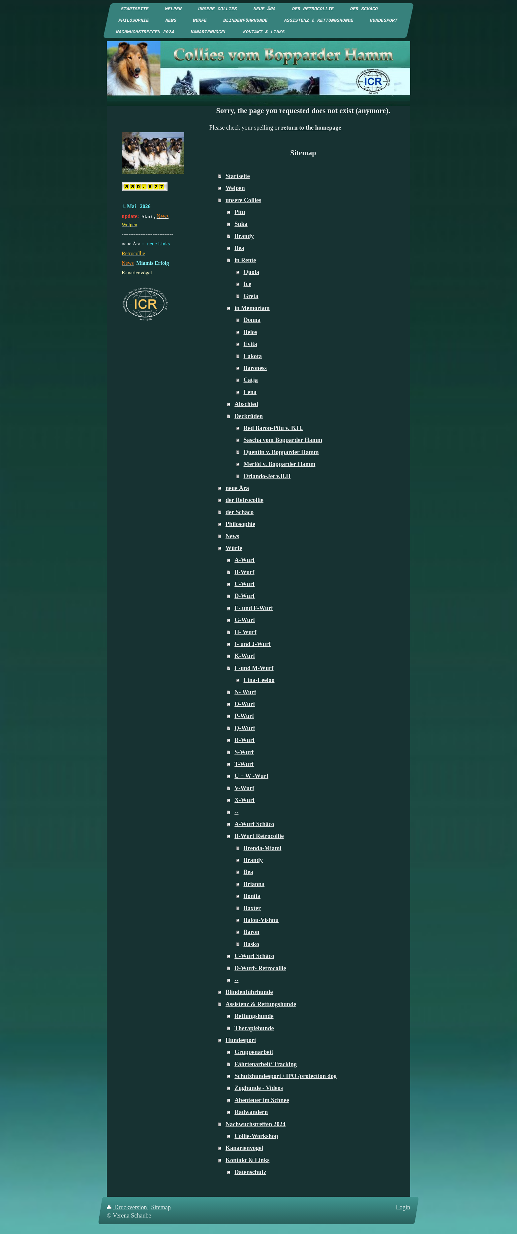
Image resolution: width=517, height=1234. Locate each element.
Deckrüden (248, 416)
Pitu (239, 212)
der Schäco (240, 512)
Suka (240, 224)
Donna (252, 320)
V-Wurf (244, 788)
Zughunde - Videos (258, 1088)
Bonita (252, 896)
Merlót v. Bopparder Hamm (280, 464)
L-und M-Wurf (253, 668)
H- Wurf (245, 632)
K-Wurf (244, 656)
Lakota (253, 356)
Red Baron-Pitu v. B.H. (273, 428)
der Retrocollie (244, 500)
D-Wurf (244, 596)
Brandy (244, 236)
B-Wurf (244, 572)
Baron (251, 932)
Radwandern (251, 1112)
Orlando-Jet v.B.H (267, 476)
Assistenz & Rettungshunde (261, 1004)
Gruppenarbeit (253, 1052)
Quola (251, 272)
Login (403, 1207)
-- (236, 812)
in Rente (245, 260)
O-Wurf (244, 704)
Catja (251, 380)
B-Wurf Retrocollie (259, 836)
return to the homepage (311, 127)
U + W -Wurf (251, 776)
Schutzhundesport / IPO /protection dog (285, 1076)
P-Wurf (244, 716)
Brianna (254, 884)
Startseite (238, 176)
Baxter (252, 908)
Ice (247, 284)
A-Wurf (244, 560)
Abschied (246, 404)
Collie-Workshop (256, 1136)
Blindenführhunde (249, 992)
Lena (250, 392)
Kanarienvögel (244, 1148)
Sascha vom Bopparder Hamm (283, 440)
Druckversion (127, 1207)
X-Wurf (244, 800)
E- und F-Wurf (253, 608)
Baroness (255, 368)
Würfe (234, 548)
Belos (250, 332)
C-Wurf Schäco (254, 956)
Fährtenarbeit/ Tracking (265, 1064)
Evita (250, 344)
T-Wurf (244, 764)
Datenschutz (250, 1172)
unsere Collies (243, 200)
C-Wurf (244, 584)
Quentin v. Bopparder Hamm (281, 452)
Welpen (235, 188)
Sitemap (161, 1207)
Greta (251, 296)
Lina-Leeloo (259, 680)
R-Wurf (244, 740)
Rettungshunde (253, 1016)
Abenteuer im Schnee (261, 1100)
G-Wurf (244, 620)
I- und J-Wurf (252, 644)
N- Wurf (245, 692)
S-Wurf (244, 752)
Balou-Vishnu (261, 920)
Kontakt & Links (247, 1160)
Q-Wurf (244, 728)
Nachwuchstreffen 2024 (256, 1124)
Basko (251, 944)
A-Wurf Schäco (254, 824)
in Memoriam (252, 308)
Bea (239, 248)
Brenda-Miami (263, 848)
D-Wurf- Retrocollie (260, 968)
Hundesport (241, 1040)
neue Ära (237, 488)
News (232, 536)
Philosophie (240, 524)
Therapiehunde (254, 1028)
